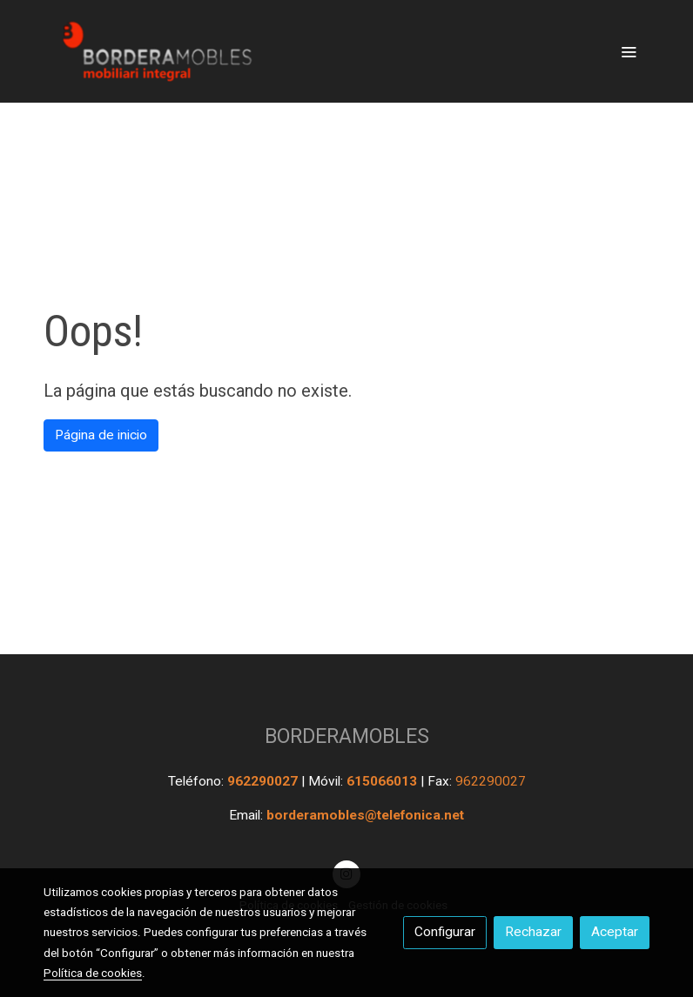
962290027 (264, 781)
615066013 (383, 781)
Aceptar (614, 932)
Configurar (444, 932)
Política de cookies (93, 973)
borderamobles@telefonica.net (365, 815)
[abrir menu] (628, 51)
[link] (154, 51)
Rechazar (533, 932)
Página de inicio (101, 435)
